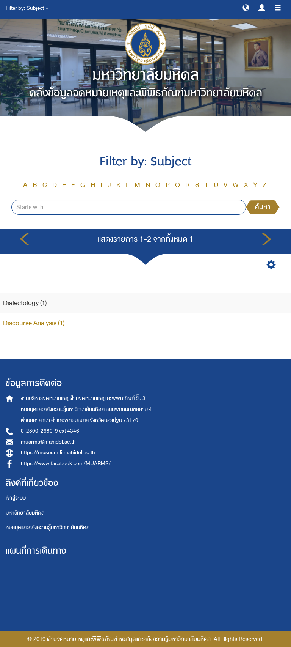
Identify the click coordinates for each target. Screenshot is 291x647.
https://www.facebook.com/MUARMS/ (66, 463)
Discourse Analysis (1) (33, 323)
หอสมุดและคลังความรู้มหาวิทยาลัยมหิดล (47, 527)
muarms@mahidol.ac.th (48, 442)
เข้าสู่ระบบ (16, 498)
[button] (245, 7)
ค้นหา (262, 207)
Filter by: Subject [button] (27, 8)
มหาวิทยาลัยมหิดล (25, 513)
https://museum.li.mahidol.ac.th (58, 452)
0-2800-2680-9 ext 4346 (50, 431)
